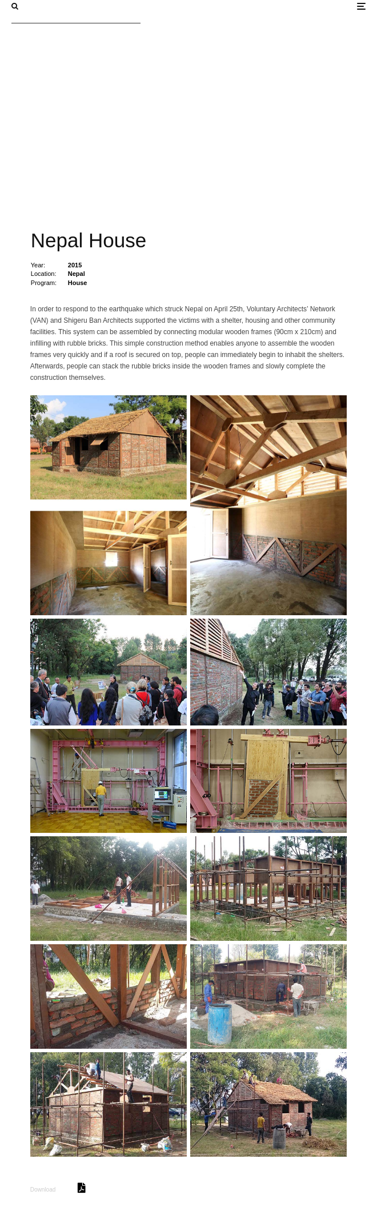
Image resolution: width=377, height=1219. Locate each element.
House (77, 282)
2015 (75, 265)
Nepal (76, 273)
